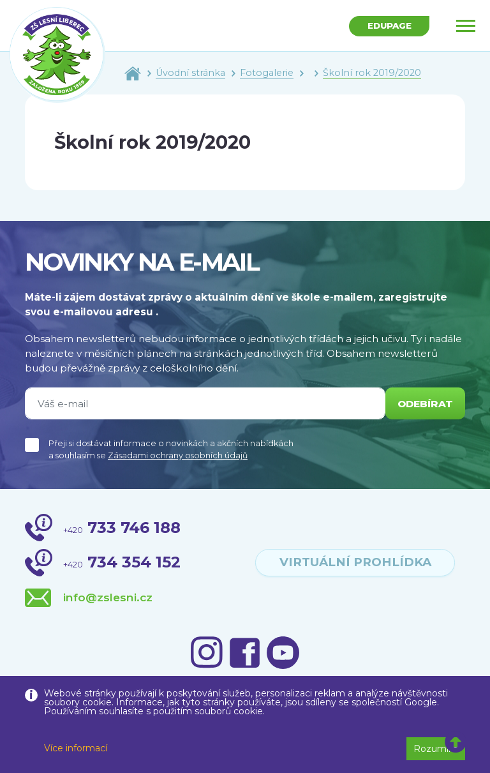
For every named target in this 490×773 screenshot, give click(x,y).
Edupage (388, 26)
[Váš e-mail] (205, 403)
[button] (455, 742)
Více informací (75, 748)
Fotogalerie (266, 73)
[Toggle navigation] (465, 25)
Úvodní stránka (190, 73)
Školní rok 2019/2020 (372, 73)
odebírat (425, 404)
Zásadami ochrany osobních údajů (178, 455)
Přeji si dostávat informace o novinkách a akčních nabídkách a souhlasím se (170, 449)
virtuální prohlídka (355, 562)
